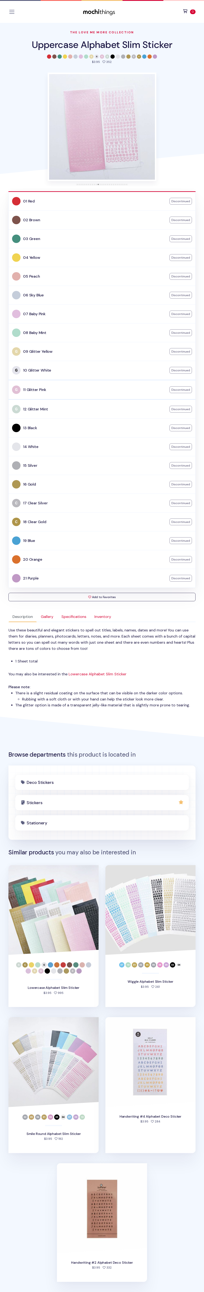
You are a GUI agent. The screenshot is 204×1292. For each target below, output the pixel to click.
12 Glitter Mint (35, 409)
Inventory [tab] (102, 616)
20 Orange (32, 559)
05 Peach (31, 276)
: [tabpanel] (102, 667)
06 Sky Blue (33, 295)
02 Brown (31, 220)
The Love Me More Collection (102, 32)
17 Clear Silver (35, 503)
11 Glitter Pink (34, 389)
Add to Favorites (102, 597)
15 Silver (30, 465)
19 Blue (29, 540)
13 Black (30, 427)
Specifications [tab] (73, 616)
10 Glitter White (37, 370)
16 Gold (29, 484)
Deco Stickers (40, 782)
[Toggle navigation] (11, 12)
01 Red (29, 201)
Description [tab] (22, 616)
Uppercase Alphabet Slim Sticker (102, 44)
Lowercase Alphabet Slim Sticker (98, 674)
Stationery (37, 823)
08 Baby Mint (34, 332)
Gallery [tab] (47, 616)
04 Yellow (31, 257)
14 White (31, 446)
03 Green (31, 238)
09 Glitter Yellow (37, 351)
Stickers (34, 802)
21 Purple (31, 578)
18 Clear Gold (34, 521)
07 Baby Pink (34, 313)
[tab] (77, 184)
